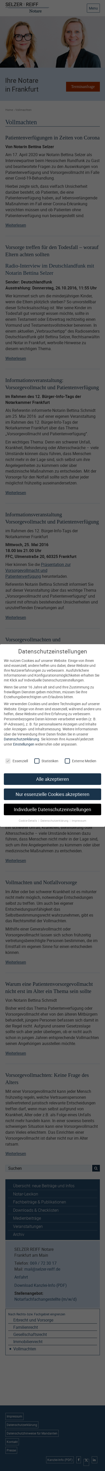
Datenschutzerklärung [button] (54, 814)
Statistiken (46, 754)
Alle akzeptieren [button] (52, 773)
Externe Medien (80, 754)
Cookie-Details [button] (28, 814)
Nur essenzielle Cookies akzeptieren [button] (52, 788)
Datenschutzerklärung (21, 732)
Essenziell (16, 754)
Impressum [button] (79, 814)
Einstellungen (23, 738)
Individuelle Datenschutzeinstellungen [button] (52, 803)
